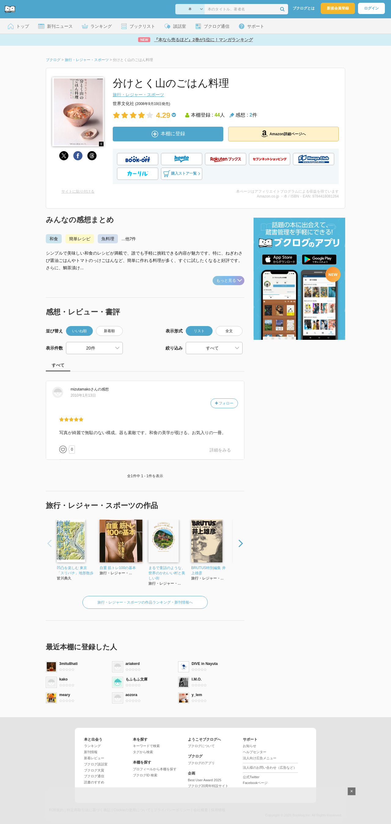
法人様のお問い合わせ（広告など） (270, 767)
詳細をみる (220, 450)
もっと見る (229, 280)
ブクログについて (201, 746)
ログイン (371, 8)
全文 (229, 331)
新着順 (109, 331)
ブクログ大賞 (94, 770)
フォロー (224, 403)
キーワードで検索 (146, 746)
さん (84, 389)
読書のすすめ (94, 782)
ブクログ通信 (94, 776)
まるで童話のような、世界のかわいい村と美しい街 (166, 573)
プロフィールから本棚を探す (155, 769)
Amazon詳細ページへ (283, 133)
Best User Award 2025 (204, 780)
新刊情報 (90, 752)
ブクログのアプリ (201, 763)
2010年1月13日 (83, 395)
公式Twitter (251, 777)
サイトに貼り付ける (77, 191)
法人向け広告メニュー (259, 758)
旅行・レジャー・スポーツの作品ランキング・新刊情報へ (145, 602)
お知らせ (249, 746)
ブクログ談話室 (96, 764)
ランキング (92, 746)
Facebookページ (255, 783)
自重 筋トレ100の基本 (118, 568)
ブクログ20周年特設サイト (208, 786)
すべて (58, 365)
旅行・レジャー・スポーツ (138, 94)
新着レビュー (94, 758)
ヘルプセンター (254, 752)
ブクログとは (304, 8)
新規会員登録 (338, 8)
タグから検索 (143, 752)
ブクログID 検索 (145, 775)
